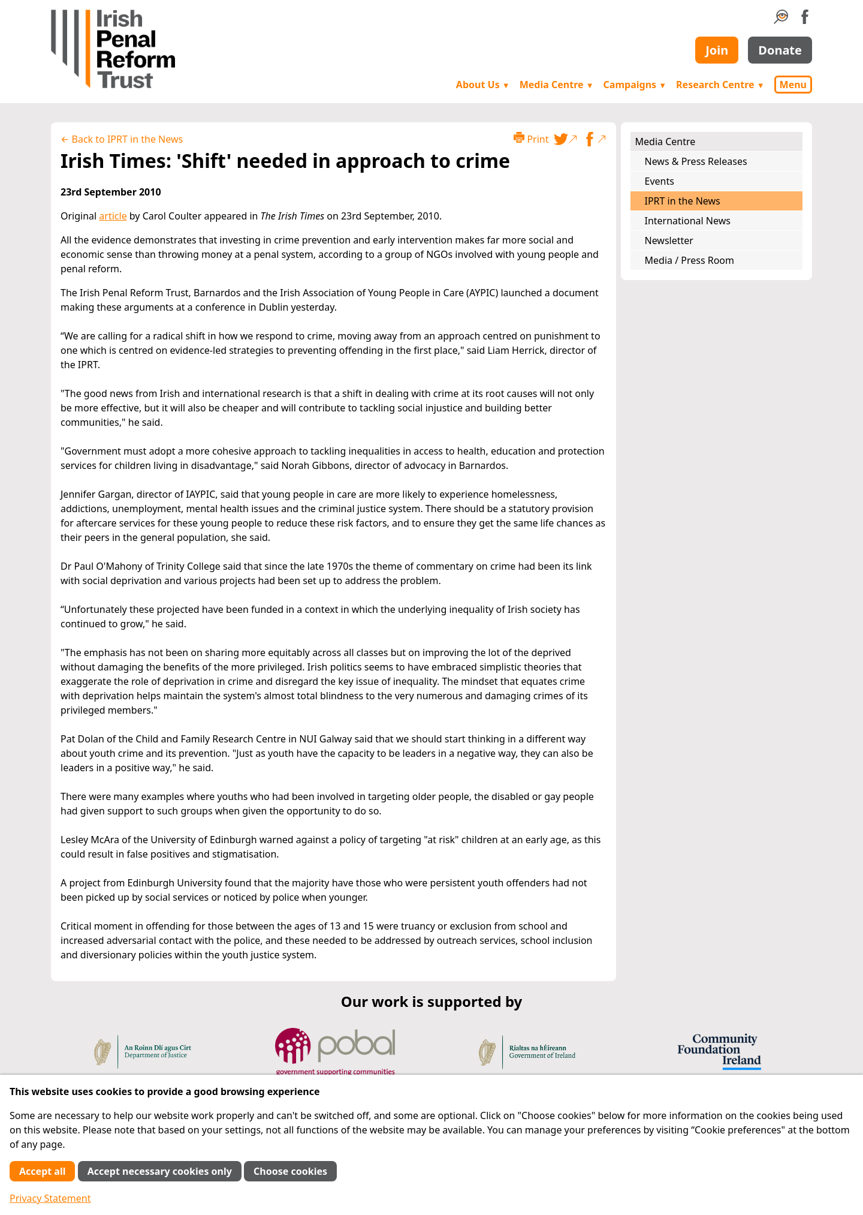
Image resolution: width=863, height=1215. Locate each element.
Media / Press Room (690, 260)
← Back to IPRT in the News (122, 139)
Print (531, 139)
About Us (483, 84)
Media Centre (557, 84)
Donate (780, 50)
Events (659, 181)
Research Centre (720, 84)
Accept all (42, 1171)
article (112, 215)
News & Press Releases (696, 161)
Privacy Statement (50, 1198)
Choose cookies (290, 1171)
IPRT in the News (682, 200)
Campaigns (635, 84)
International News (688, 220)
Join (716, 50)
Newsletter (669, 240)
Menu (793, 84)
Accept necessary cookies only (159, 1171)
